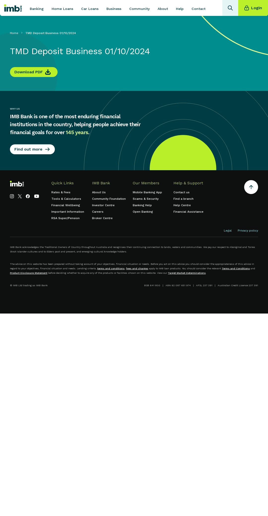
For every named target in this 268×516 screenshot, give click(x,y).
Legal (228, 230)
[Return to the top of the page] (251, 188)
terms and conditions (111, 268)
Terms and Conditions (236, 268)
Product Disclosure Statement (28, 273)
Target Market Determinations (187, 273)
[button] (37, 8)
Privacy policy (248, 230)
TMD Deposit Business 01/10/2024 (50, 33)
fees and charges (137, 268)
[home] (13, 8)
